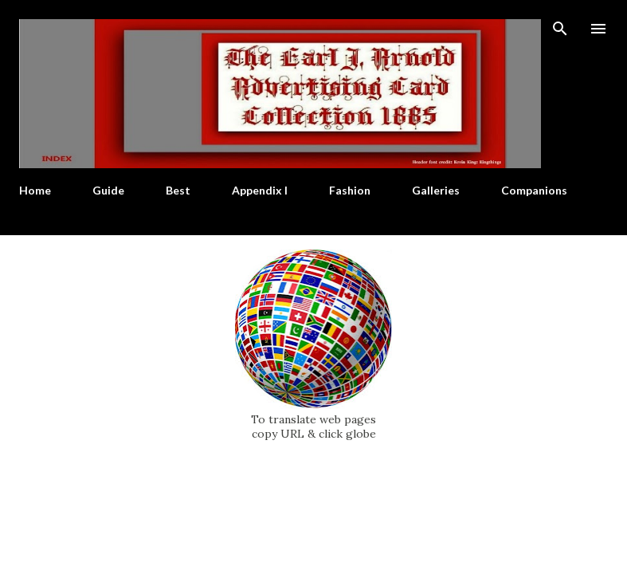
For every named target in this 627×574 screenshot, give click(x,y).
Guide (108, 190)
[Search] (560, 28)
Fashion (349, 190)
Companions (534, 190)
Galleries (436, 190)
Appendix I (260, 190)
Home (35, 190)
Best (178, 190)
